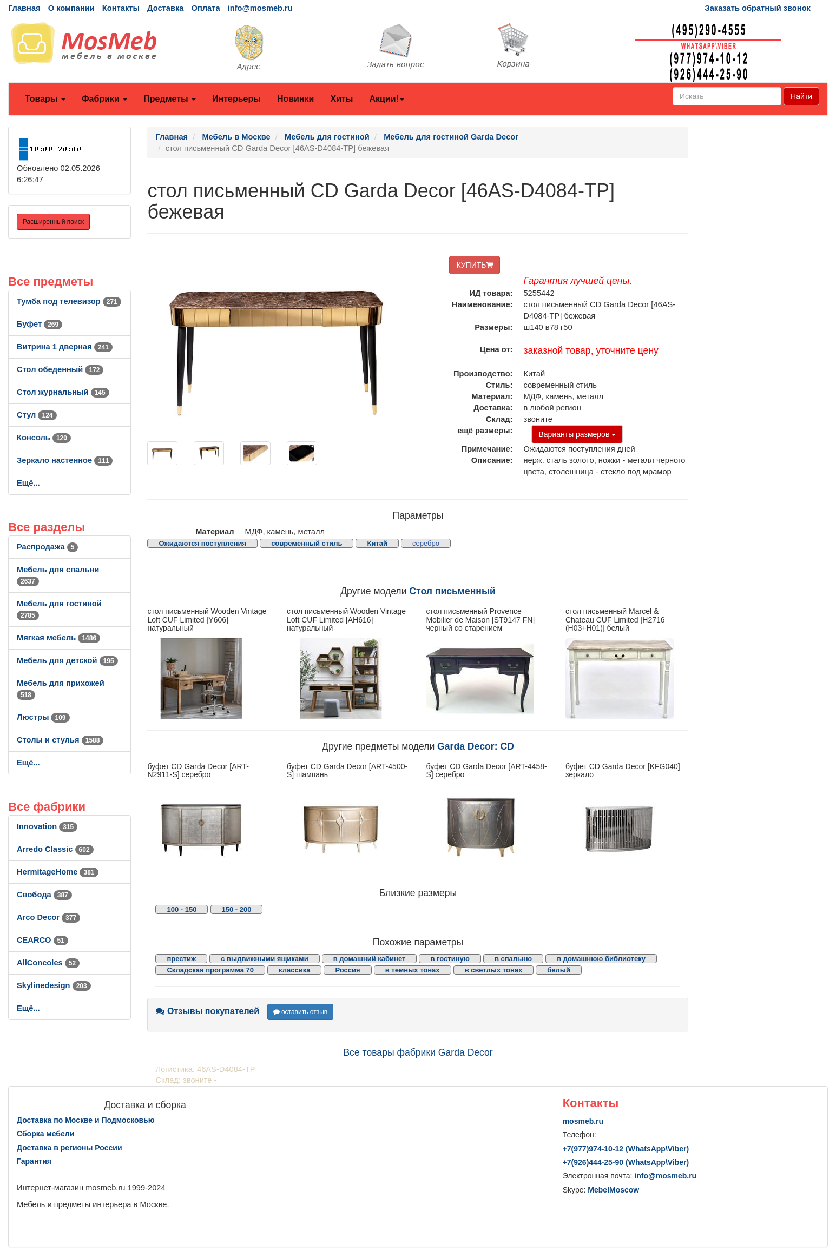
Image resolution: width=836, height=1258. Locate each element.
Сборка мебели (45, 1133)
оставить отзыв (300, 1012)
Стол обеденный (60, 369)
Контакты (121, 8)
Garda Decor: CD (475, 746)
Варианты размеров (577, 434)
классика (294, 970)
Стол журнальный (63, 392)
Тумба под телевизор (69, 301)
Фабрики (104, 98)
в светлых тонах (494, 970)
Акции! (386, 98)
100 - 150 (181, 909)
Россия (347, 970)
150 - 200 (237, 909)
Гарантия (34, 1161)
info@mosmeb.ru (260, 8)
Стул (37, 414)
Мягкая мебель (58, 637)
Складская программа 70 (210, 970)
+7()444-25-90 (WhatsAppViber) (626, 1162)
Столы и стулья (60, 740)
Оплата (205, 8)
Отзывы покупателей (207, 1011)
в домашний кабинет (369, 959)
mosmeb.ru (583, 1121)
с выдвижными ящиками (264, 959)
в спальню (513, 959)
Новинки (295, 98)
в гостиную (449, 959)
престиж (181, 959)
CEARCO (42, 940)
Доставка (165, 8)
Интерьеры (236, 98)
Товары (45, 98)
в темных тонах (412, 970)
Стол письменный (452, 591)
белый (558, 970)
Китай (377, 543)
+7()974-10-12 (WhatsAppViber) (626, 1148)
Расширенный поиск (53, 222)
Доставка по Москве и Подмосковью (86, 1120)
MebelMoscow (613, 1190)
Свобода (44, 894)
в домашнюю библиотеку (601, 959)
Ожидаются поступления (202, 543)
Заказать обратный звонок (758, 8)
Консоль (44, 437)
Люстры (43, 717)
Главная (24, 8)
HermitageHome (57, 872)
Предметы (169, 98)
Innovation (47, 826)
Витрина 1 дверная (65, 346)
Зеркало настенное (65, 460)
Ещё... (28, 483)
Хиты (341, 98)
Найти (801, 96)
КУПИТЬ (474, 265)
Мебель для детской (67, 660)
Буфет (39, 324)
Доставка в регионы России (69, 1147)
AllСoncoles (48, 962)
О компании (71, 8)
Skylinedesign (54, 985)
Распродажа (47, 546)
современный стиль (306, 543)
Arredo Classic (55, 849)
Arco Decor (48, 917)
